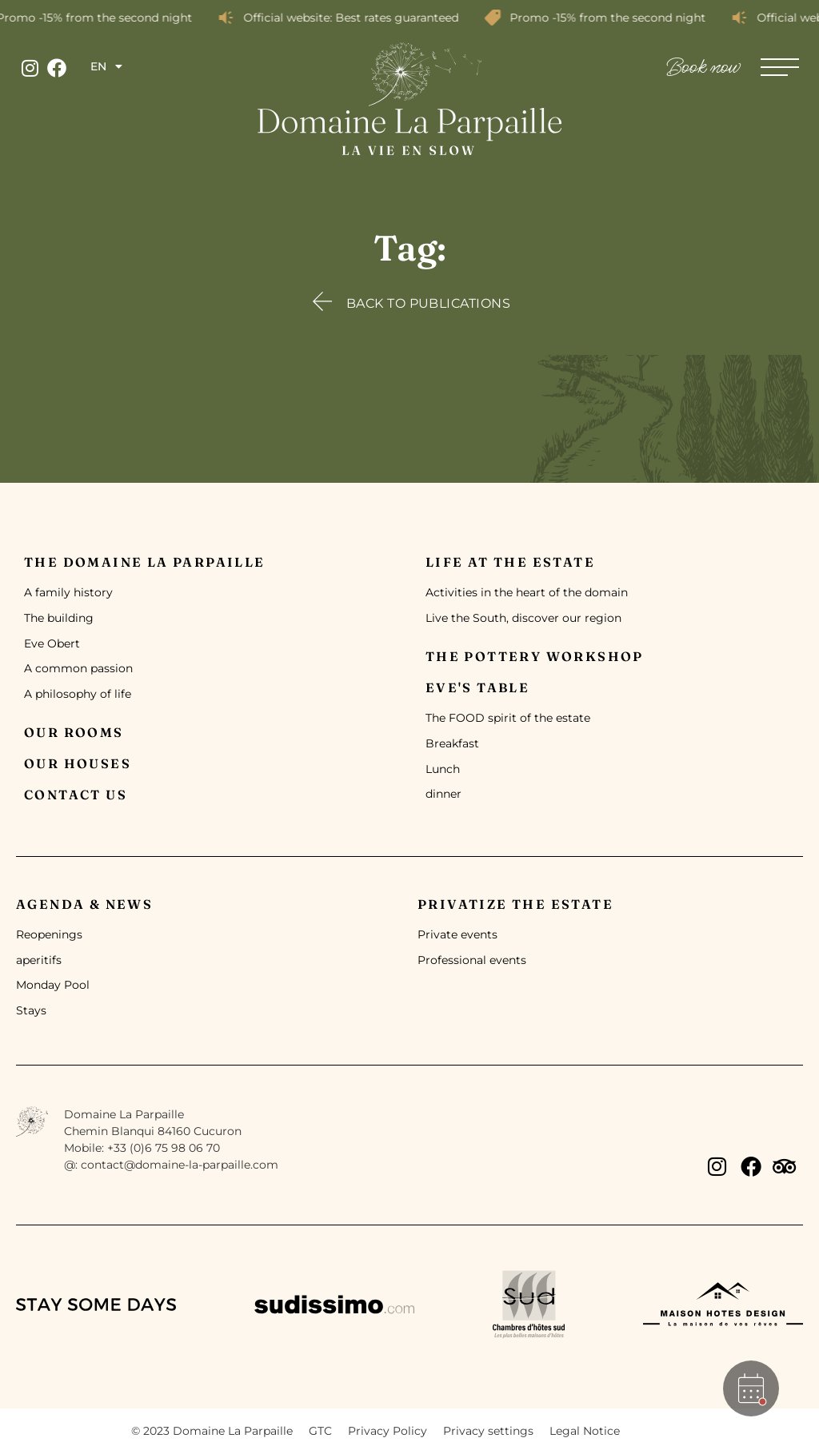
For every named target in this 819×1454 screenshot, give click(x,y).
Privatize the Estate (515, 904)
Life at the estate (510, 562)
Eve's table (477, 687)
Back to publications (428, 303)
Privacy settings (488, 1431)
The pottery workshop (534, 656)
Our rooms (74, 732)
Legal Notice (584, 1431)
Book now (703, 67)
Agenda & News (84, 904)
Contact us (75, 795)
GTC (320, 1431)
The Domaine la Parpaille (145, 562)
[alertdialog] (409, 17)
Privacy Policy (387, 1431)
